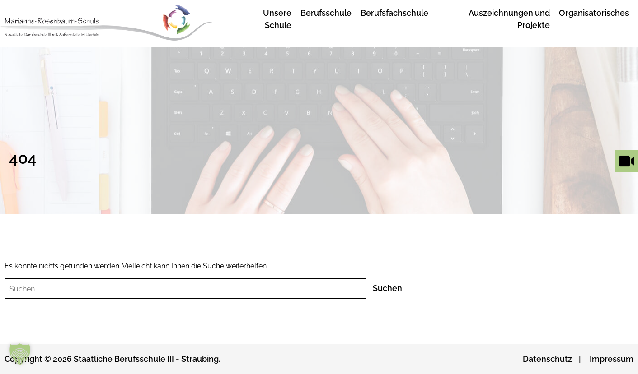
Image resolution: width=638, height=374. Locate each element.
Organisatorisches (594, 13)
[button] (20, 354)
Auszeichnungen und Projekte (509, 19)
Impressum (611, 359)
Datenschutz (547, 359)
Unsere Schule (277, 19)
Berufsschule (326, 13)
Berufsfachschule (394, 13)
